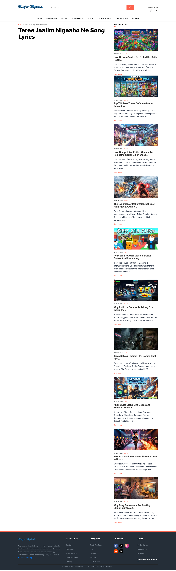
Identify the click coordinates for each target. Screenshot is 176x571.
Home (20, 25)
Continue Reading (25, 558)
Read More (118, 75)
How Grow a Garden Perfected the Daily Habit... (135, 59)
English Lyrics (143, 546)
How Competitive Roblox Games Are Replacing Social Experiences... (133, 154)
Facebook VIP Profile (147, 560)
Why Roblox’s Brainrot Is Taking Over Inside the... (134, 309)
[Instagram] (127, 546)
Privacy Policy (71, 554)
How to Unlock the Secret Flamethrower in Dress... (135, 458)
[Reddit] (116, 552)
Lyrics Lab (141, 554)
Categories (95, 539)
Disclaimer (70, 550)
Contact (69, 546)
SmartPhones (77, 18)
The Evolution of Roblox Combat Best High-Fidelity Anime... (134, 206)
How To (91, 18)
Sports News (51, 18)
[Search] (130, 7)
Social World (122, 18)
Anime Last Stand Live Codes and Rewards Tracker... (132, 407)
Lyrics (140, 539)
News (39, 18)
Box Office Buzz (105, 18)
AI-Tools (135, 18)
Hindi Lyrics (142, 550)
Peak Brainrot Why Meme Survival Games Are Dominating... (132, 258)
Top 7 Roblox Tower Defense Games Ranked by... (133, 105)
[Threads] (121, 552)
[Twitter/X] (121, 546)
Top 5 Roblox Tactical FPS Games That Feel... (135, 358)
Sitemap (69, 562)
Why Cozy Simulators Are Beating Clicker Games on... (132, 507)
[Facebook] (116, 546)
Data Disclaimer (72, 558)
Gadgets (93, 554)
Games (64, 18)
